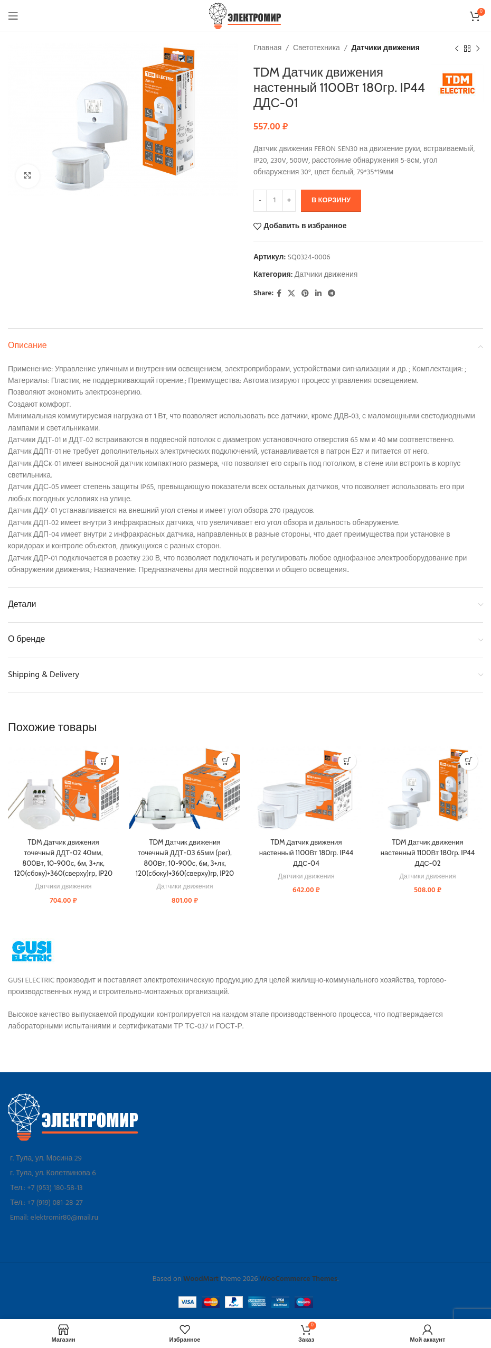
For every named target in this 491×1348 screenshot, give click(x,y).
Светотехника (316, 48)
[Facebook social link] (279, 294)
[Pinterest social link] (305, 294)
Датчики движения (386, 48)
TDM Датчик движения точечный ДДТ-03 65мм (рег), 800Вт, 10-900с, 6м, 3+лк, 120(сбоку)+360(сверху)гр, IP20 (185, 862)
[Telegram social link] (331, 294)
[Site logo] (245, 16)
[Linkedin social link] (318, 294)
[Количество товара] (274, 201)
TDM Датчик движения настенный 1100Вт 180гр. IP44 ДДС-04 (306, 852)
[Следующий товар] (478, 48)
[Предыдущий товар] (456, 48)
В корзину (331, 200)
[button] (104, 761)
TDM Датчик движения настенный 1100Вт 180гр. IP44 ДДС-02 (427, 852)
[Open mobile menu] (13, 15)
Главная (267, 48)
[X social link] (291, 294)
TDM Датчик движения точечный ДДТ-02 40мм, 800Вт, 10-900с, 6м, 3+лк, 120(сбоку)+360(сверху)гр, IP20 (63, 862)
